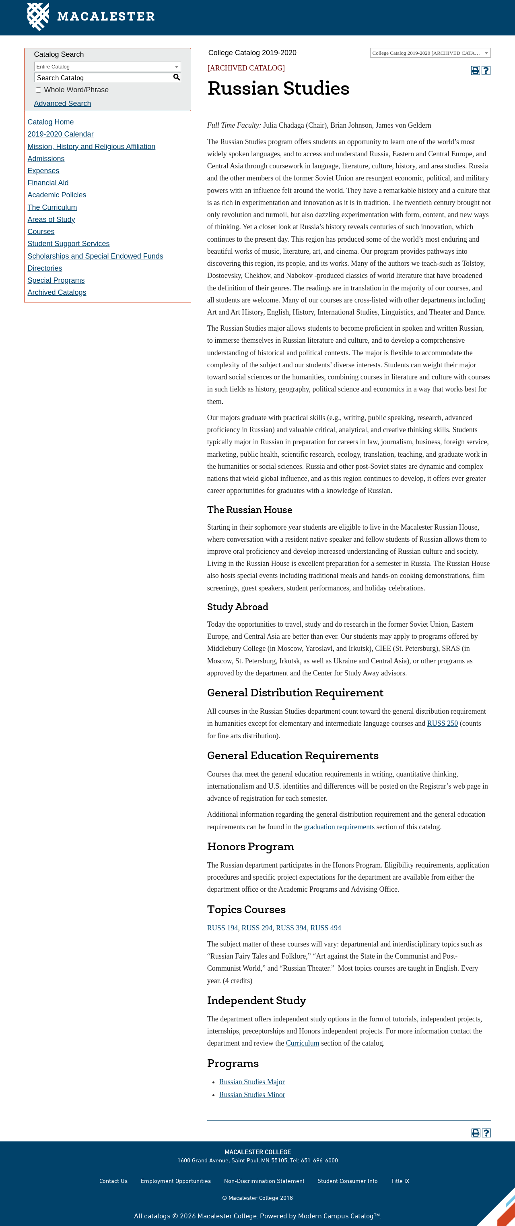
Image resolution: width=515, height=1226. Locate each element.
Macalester (91, 18)
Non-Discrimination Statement (264, 1180)
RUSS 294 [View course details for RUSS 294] (256, 928)
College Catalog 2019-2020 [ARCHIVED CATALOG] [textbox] (430, 53)
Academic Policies (57, 195)
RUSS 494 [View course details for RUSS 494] (325, 928)
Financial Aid (48, 183)
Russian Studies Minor (252, 1095)
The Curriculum (52, 207)
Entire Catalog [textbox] (53, 67)
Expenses (44, 171)
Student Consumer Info (347, 1180)
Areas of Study (51, 219)
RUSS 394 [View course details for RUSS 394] (291, 928)
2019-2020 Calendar (61, 134)
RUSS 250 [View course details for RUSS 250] (442, 723)
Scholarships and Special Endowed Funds (95, 256)
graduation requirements (339, 827)
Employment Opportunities (176, 1180)
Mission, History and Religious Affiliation (92, 147)
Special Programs (56, 280)
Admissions (46, 159)
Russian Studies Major (252, 1082)
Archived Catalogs (57, 292)
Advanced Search (62, 103)
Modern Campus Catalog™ (339, 1216)
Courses (41, 232)
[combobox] (430, 53)
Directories (45, 268)
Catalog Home (51, 122)
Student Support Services (69, 244)
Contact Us (113, 1180)
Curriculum (302, 1043)
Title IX (400, 1180)
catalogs (157, 1216)
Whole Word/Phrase (76, 90)
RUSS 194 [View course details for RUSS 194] (222, 928)
